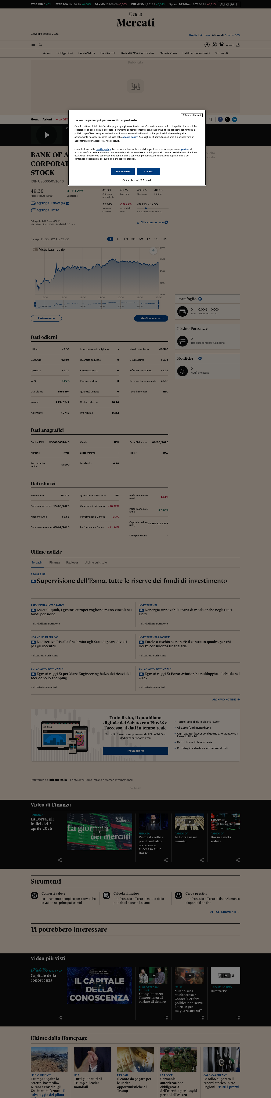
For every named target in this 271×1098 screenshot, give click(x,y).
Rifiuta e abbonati (192, 115)
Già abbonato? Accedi (137, 180)
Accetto (148, 171)
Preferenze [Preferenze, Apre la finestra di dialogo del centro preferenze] (123, 171)
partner (185, 149)
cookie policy (130, 137)
